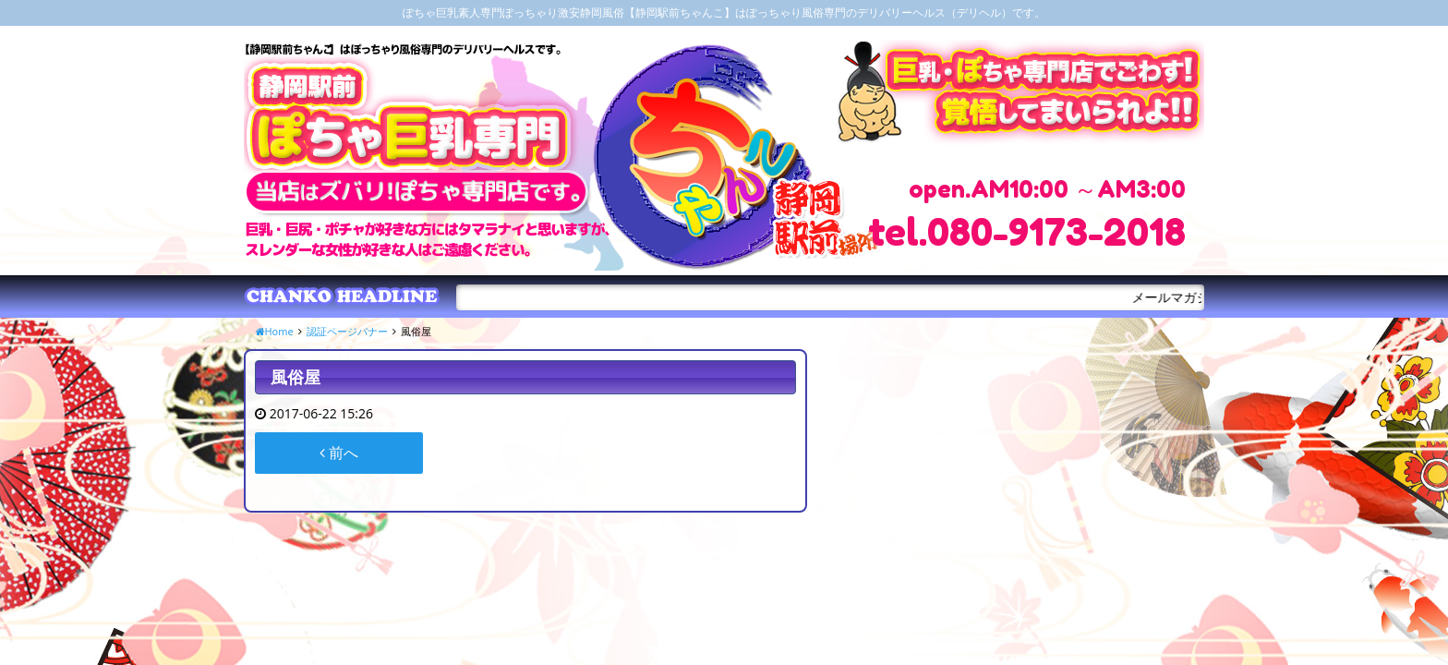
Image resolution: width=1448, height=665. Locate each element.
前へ (339, 452)
